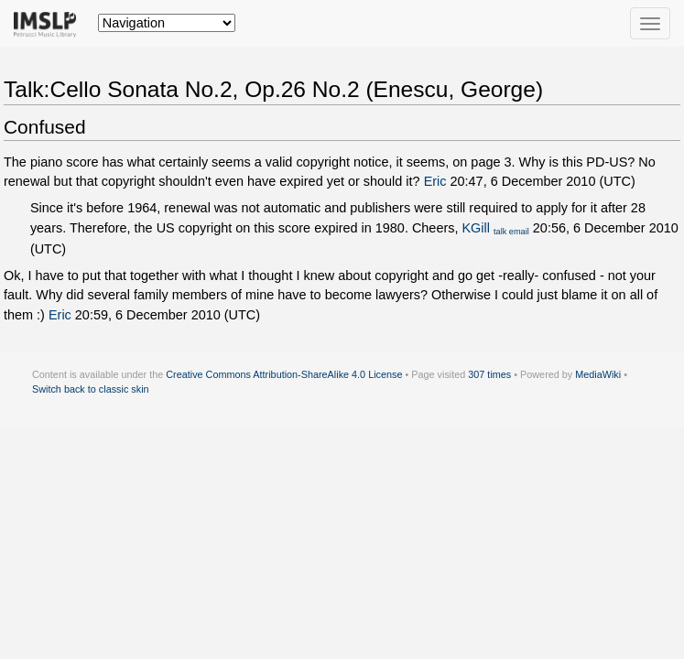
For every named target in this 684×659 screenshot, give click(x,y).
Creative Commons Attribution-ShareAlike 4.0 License (284, 374)
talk (500, 231)
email (519, 231)
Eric (435, 181)
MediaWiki (598, 374)
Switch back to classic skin (90, 389)
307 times (489, 374)
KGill (475, 228)
